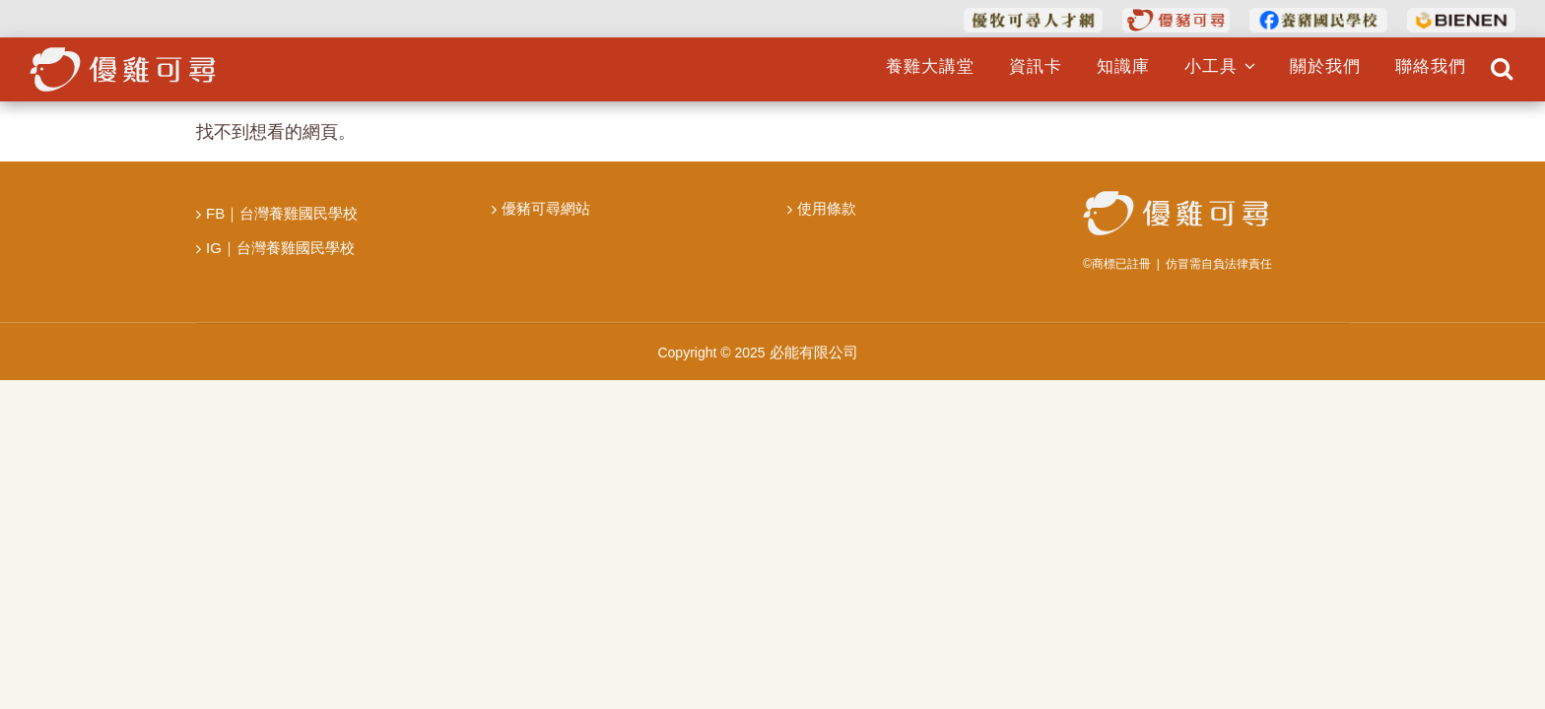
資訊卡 (1034, 67)
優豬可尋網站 (546, 208)
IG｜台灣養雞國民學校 (280, 247)
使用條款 (826, 208)
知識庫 (1122, 67)
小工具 (1219, 67)
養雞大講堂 (929, 67)
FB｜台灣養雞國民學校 (282, 213)
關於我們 (1325, 67)
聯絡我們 (1430, 67)
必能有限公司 (814, 352)
